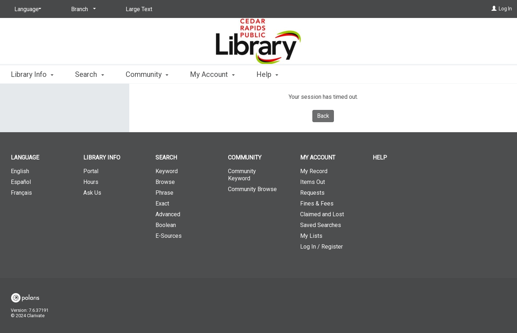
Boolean (165, 225)
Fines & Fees (317, 203)
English (20, 171)
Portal (90, 171)
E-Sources (168, 235)
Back (323, 115)
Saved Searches (320, 225)
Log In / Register (321, 246)
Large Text (139, 9)
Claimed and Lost (322, 214)
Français (21, 192)
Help (380, 157)
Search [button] (89, 74)
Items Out (312, 182)
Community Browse (252, 189)
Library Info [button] (32, 74)
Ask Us (92, 192)
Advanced (167, 214)
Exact (162, 203)
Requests (312, 192)
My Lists (311, 235)
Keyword (166, 171)
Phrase (164, 192)
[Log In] (494, 8)
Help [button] (267, 74)
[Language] (26, 9)
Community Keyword (242, 175)
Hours (90, 182)
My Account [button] (212, 74)
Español (21, 182)
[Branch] (82, 9)
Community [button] (147, 74)
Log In (505, 8)
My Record (313, 171)
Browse (165, 182)
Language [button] (25, 157)
